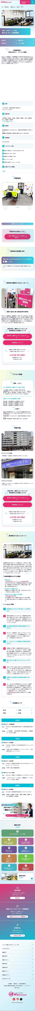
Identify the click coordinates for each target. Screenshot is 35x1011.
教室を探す (17, 963)
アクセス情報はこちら (7, 121)
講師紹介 (17, 952)
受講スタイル (17, 960)
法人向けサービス (17, 978)
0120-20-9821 (18, 355)
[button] (17, 207)
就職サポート (17, 971)
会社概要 (10, 983)
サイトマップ (27, 985)
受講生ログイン (17, 975)
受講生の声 (17, 967)
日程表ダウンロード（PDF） (17, 223)
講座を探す (17, 956)
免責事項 (15, 983)
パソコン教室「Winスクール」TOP (17, 945)
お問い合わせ (17, 987)
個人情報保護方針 (22, 983)
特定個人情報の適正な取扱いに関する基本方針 (13, 985)
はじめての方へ (17, 948)
